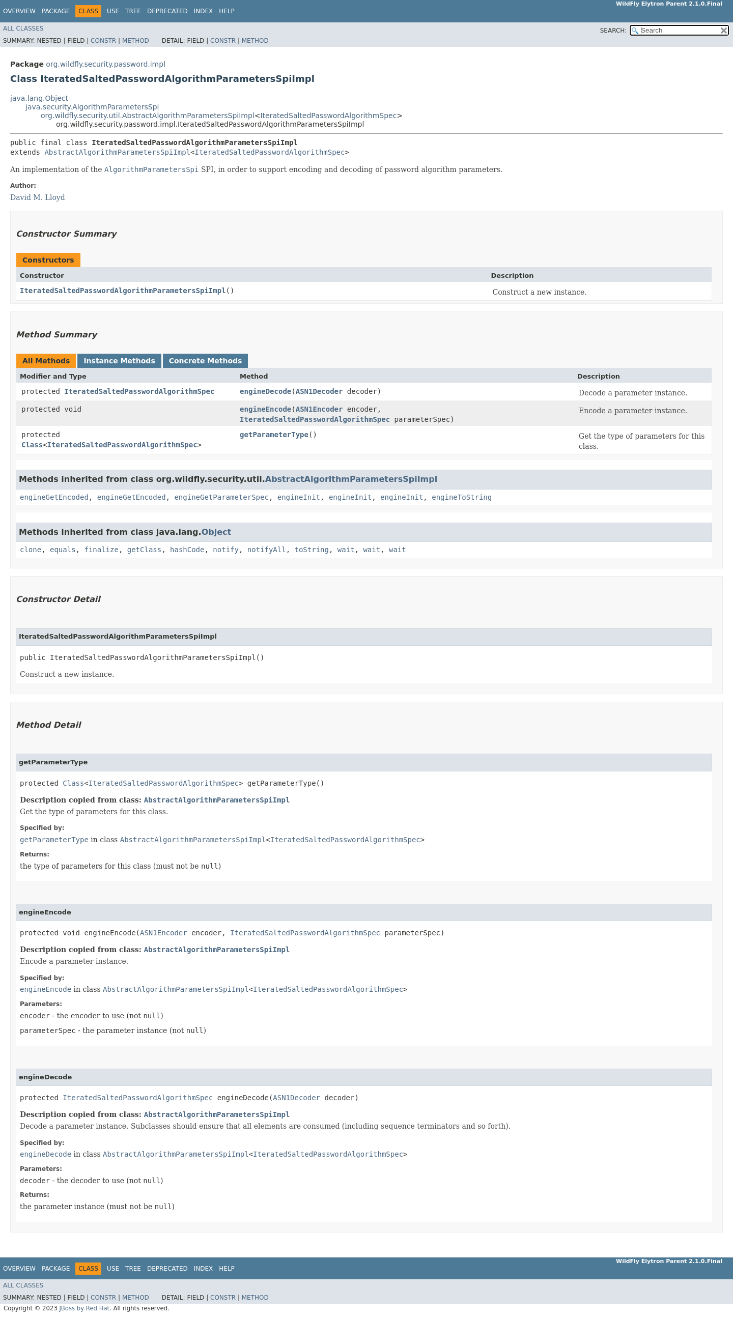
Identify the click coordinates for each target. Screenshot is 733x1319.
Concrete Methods (205, 361)
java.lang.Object (39, 98)
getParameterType (274, 435)
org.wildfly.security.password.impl (105, 64)
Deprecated (167, 11)
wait (346, 550)
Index (203, 11)
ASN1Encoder (319, 409)
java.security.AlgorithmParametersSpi (92, 107)
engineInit (298, 497)
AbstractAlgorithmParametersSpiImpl (117, 152)
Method (135, 40)
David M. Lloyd (37, 197)
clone (30, 550)
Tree (133, 11)
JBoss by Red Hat (84, 1308)
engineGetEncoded (54, 497)
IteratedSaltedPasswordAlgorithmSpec (328, 115)
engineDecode (265, 391)
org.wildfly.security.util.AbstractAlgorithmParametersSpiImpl (148, 115)
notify (226, 550)
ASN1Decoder (319, 391)
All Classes (23, 28)
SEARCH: (613, 30)
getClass (144, 550)
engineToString (462, 497)
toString (312, 550)
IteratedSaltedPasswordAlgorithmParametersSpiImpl (123, 290)
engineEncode (265, 409)
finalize (101, 550)
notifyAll (266, 550)
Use (113, 11)
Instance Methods (119, 361)
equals (63, 550)
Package (56, 11)
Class (32, 445)
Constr (103, 40)
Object (217, 532)
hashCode (187, 550)
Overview (19, 11)
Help (227, 11)
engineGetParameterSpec (221, 497)
